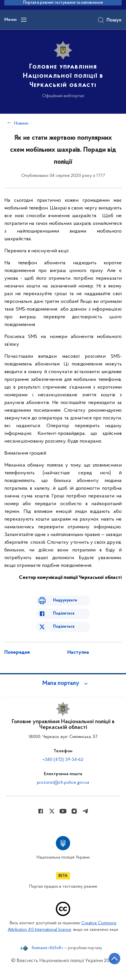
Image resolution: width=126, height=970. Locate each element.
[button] (63, 683)
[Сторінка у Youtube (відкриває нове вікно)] (63, 811)
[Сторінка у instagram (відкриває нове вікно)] (74, 811)
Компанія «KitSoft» (47, 948)
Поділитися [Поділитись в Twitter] (63, 627)
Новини (21, 123)
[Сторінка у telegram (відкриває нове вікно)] (85, 811)
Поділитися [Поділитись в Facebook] (63, 613)
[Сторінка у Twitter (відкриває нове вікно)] (51, 811)
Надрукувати (65, 600)
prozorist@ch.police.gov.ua (63, 782)
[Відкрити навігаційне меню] (24, 20)
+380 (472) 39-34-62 (63, 759)
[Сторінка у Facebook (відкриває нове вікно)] (40, 811)
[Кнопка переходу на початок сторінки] (114, 958)
